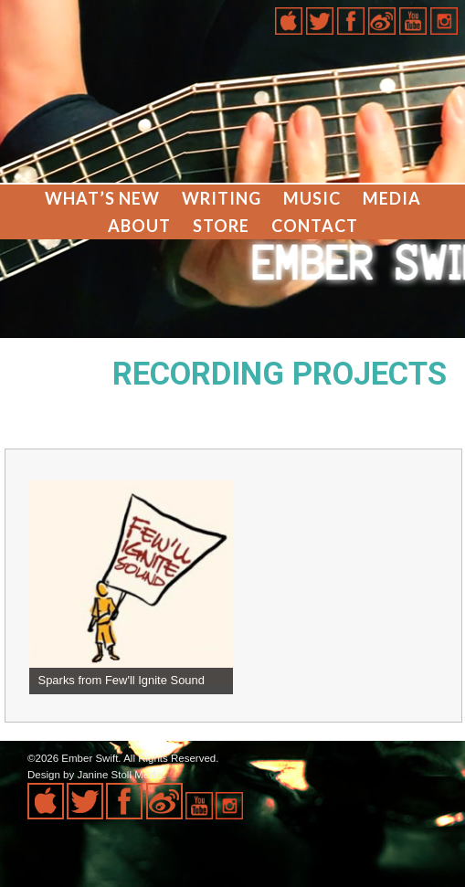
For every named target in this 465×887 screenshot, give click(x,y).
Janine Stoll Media (120, 774)
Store (221, 226)
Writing (221, 198)
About (139, 226)
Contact (314, 226)
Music (312, 198)
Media (392, 198)
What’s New (102, 198)
